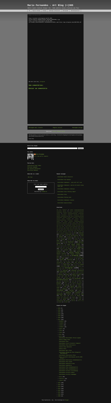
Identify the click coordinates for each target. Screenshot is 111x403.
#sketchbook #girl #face (65, 350)
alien (60, 235)
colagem (58, 247)
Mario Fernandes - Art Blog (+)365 (50, 5)
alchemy (82, 234)
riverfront (59, 286)
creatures (59, 251)
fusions (68, 262)
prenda (80, 282)
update (58, 299)
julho (61, 330)
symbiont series (60, 296)
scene (58, 287)
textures (73, 296)
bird (57, 239)
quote (71, 283)
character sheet (80, 243)
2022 (59, 310)
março (61, 376)
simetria (64, 288)
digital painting (61, 254)
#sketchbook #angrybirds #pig (67, 363)
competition (81, 247)
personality (59, 278)
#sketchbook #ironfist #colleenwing (68, 370)
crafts (58, 249)
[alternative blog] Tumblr (34, 165)
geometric (59, 263)
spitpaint (77, 292)
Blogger (67, 400)
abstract (81, 233)
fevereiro (62, 378)
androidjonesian (74, 235)
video (80, 299)
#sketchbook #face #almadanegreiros (68, 367)
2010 (59, 394)
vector (64, 299)
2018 (59, 317)
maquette (60, 273)
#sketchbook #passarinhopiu (64, 202)
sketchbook (60, 290)
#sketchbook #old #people (64, 179)
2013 (59, 388)
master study (67, 273)
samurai (72, 286)
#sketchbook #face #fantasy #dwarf (66, 191)
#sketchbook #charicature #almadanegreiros (70, 360)
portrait (59, 282)
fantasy (61, 259)
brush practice (66, 240)
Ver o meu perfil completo (41, 156)
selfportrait (79, 287)
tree (73, 298)
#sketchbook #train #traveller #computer (70, 343)
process (59, 283)
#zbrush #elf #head (70, 227)
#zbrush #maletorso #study (65, 231)
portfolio (79, 281)
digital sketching (60, 255)
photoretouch (75, 279)
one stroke (73, 275)
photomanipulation (75, 10)
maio (60, 334)
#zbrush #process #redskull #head (64, 233)
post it (67, 282)
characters (61, 244)
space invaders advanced (69, 291)
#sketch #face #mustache (65, 346)
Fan (76, 258)
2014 (59, 386)
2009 (59, 396)
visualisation (60, 300)
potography (74, 282)
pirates (82, 279)
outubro (61, 325)
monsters (60, 274)
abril (61, 336)
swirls (78, 295)
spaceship (79, 291)
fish (76, 259)
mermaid (74, 273)
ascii (64, 238)
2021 (59, 312)
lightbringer (63, 272)
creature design (77, 249)
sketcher (71, 290)
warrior (73, 300)
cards (73, 240)
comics (73, 247)
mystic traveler (76, 274)
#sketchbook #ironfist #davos (67, 372)
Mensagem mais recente (36, 127)
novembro (61, 323)
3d (29, 10)
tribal (80, 298)
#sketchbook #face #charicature (67, 345)
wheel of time (81, 300)
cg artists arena (61, 242)
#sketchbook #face (62, 194)
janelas (70, 269)
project (65, 283)
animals (61, 236)
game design (78, 262)
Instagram (42, 81)
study (82, 294)
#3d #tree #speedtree (62, 209)
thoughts (80, 296)
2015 (59, 384)
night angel (64, 275)
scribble (71, 287)
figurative (69, 259)
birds (62, 239)
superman (72, 295)
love (75, 271)
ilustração (72, 266)
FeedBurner (44, 191)
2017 (59, 319)
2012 (59, 390)
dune (58, 257)
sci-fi (64, 287)
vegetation (73, 299)
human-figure (66, 264)
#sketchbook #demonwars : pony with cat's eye (69, 182)
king (81, 269)
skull (79, 290)
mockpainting (81, 273)
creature (66, 249)
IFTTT (82, 264)
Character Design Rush (68, 243)
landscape (65, 270)
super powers (63, 295)
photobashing (69, 278)
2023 (59, 308)
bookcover (70, 239)
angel (82, 235)
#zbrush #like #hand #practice (77, 230)
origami (58, 277)
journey (75, 269)
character (71, 242)
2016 (59, 382)
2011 (59, 392)
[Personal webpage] (32, 167)
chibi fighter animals (73, 244)
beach (81, 238)
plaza (73, 281)
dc (66, 251)
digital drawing (36, 10)
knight (58, 270)
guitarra (80, 263)
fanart (82, 258)
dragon (68, 255)
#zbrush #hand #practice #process (70, 229)
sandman (79, 286)
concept (78, 248)
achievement (69, 234)
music (67, 274)
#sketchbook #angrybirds (65, 365)
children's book (66, 246)
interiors (64, 269)
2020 (59, 314)
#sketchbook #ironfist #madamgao (67, 374)
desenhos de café (61, 252)
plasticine (66, 281)
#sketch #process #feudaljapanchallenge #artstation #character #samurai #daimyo (70, 220)
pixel (60, 281)
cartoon (79, 240)
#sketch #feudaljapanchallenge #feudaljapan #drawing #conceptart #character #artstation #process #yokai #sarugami (70, 217)
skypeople (59, 291)
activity (76, 234)
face (63, 258)
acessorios (62, 234)
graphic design (72, 263)
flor (81, 259)
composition (70, 248)
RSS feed (30, 177)
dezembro (61, 321)
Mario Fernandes (40, 154)
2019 (59, 315)
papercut (74, 277)
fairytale (71, 258)
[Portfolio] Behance (32, 170)
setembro (61, 326)
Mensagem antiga (77, 127)
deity (71, 251)
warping (67, 300)
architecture (70, 236)
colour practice (66, 247)
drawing (44, 10)
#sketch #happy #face (64, 339)
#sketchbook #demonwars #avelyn (65, 200)
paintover (66, 277)
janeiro (61, 380)
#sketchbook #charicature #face (67, 355)
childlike (59, 246)
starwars (69, 294)
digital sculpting (75, 254)
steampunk (76, 294)
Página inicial (57, 127)
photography (65, 10)
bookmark (76, 239)
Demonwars (79, 251)
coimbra (79, 246)
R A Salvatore (78, 283)
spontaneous (60, 294)
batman (75, 238)
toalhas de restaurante (63, 298)
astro (69, 238)
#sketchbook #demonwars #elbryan (66, 188)
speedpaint (68, 292)
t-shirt (67, 296)
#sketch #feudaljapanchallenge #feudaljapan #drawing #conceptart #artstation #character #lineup (70, 212)
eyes (58, 258)
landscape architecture (54, 10)
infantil (79, 266)
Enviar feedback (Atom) (59, 131)
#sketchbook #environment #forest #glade (70, 337)
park (80, 277)
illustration (64, 266)
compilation (62, 248)
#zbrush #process (77, 231)
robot (65, 286)
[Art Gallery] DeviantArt (34, 168)
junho (61, 332)
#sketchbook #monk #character (65, 176)
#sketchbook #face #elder (65, 361)
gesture (65, 263)
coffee (73, 246)
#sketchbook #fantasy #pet (64, 197)
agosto (61, 328)
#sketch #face (62, 348)
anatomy (66, 235)
